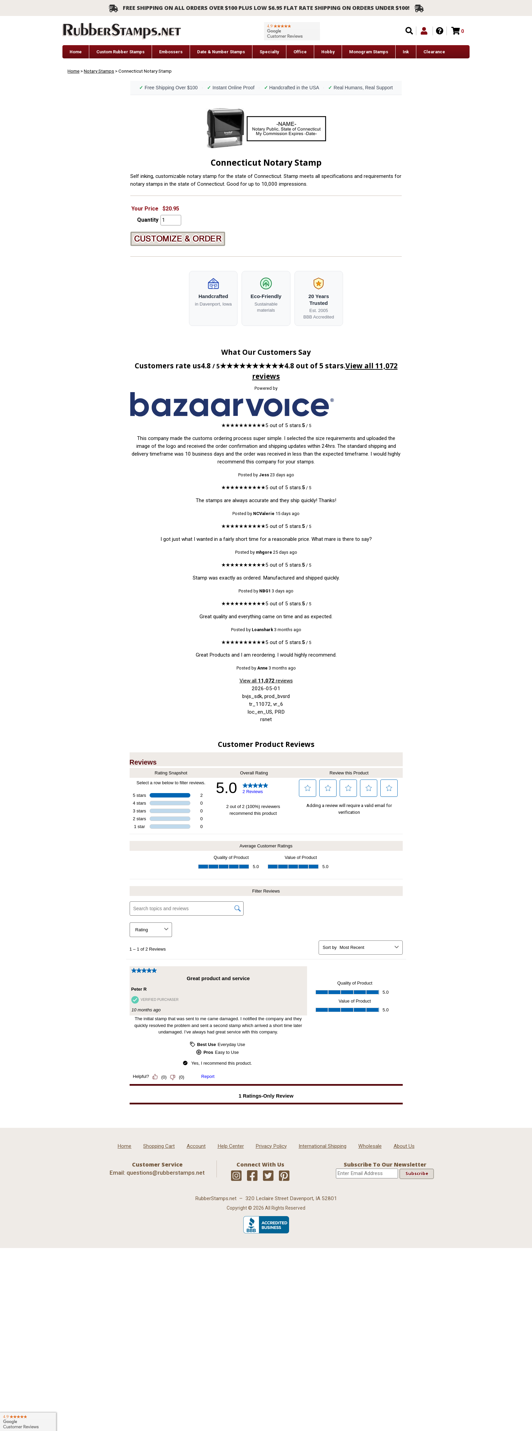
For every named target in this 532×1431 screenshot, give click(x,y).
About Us (404, 1146)
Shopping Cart (159, 1146)
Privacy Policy (271, 1146)
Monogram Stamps (368, 51)
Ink (406, 51)
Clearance (434, 51)
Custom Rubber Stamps (120, 51)
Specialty (269, 51)
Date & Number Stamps (221, 51)
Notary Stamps (99, 71)
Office (300, 51)
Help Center (230, 1146)
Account (196, 1146)
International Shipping (322, 1146)
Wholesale (370, 1146)
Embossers (171, 51)
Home (76, 51)
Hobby (328, 51)
